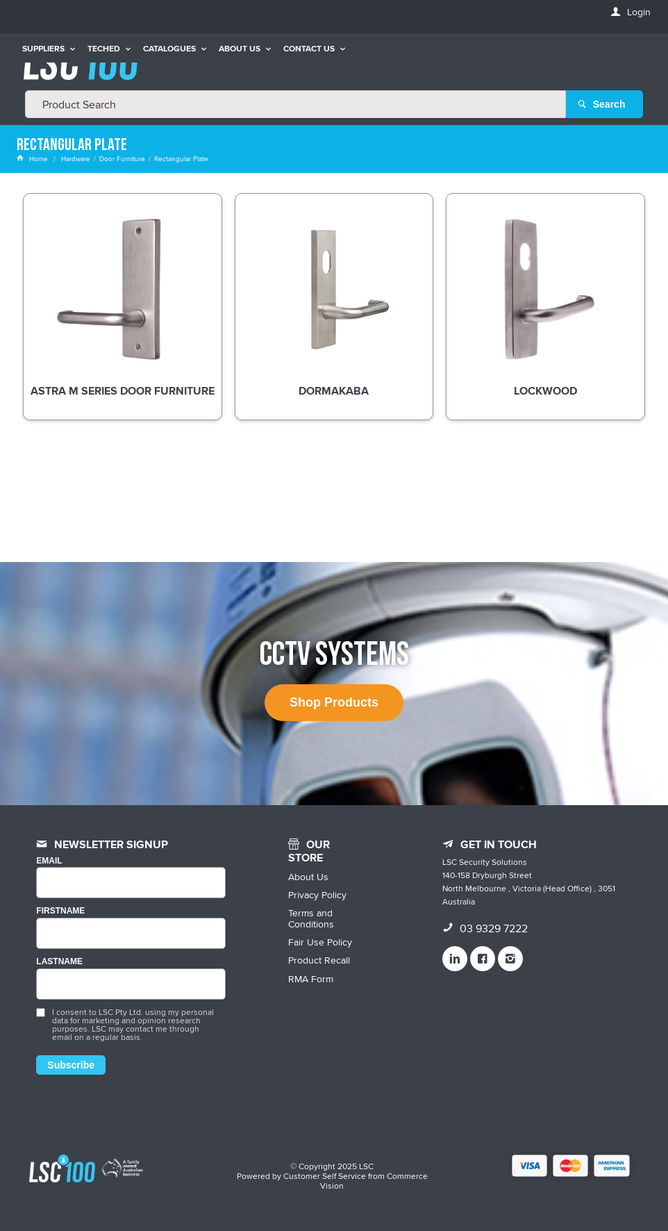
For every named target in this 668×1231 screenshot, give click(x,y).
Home (33, 158)
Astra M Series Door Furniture (123, 392)
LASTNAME (59, 961)
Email (49, 861)
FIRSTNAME (60, 911)
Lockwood (545, 392)
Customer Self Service (324, 1176)
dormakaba (334, 392)
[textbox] (295, 104)
